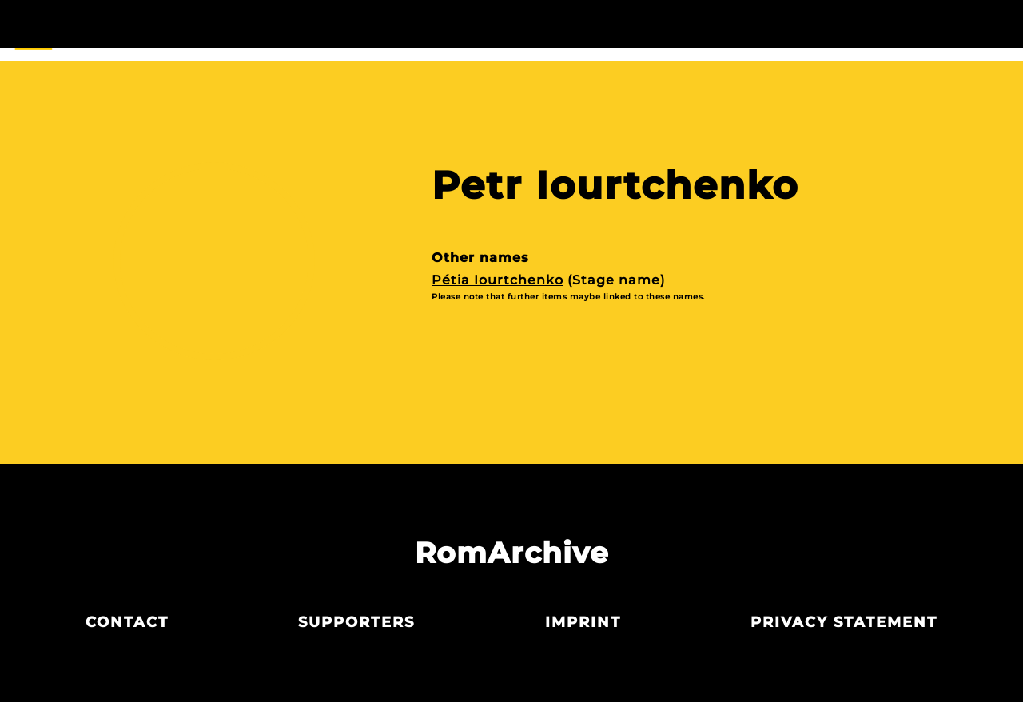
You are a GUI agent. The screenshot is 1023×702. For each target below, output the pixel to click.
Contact (127, 622)
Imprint (583, 622)
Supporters (356, 622)
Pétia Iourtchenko (497, 280)
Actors (511, 30)
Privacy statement (843, 622)
